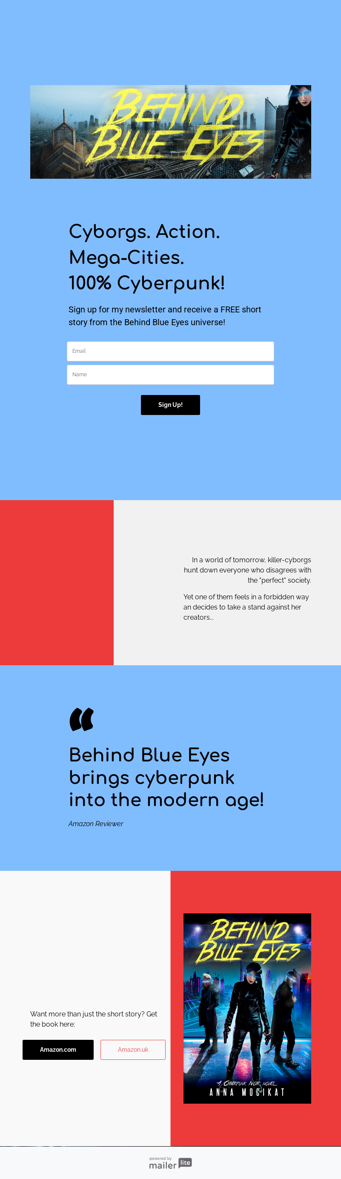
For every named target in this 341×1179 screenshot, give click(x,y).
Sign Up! (170, 404)
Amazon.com (58, 1049)
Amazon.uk (133, 1049)
